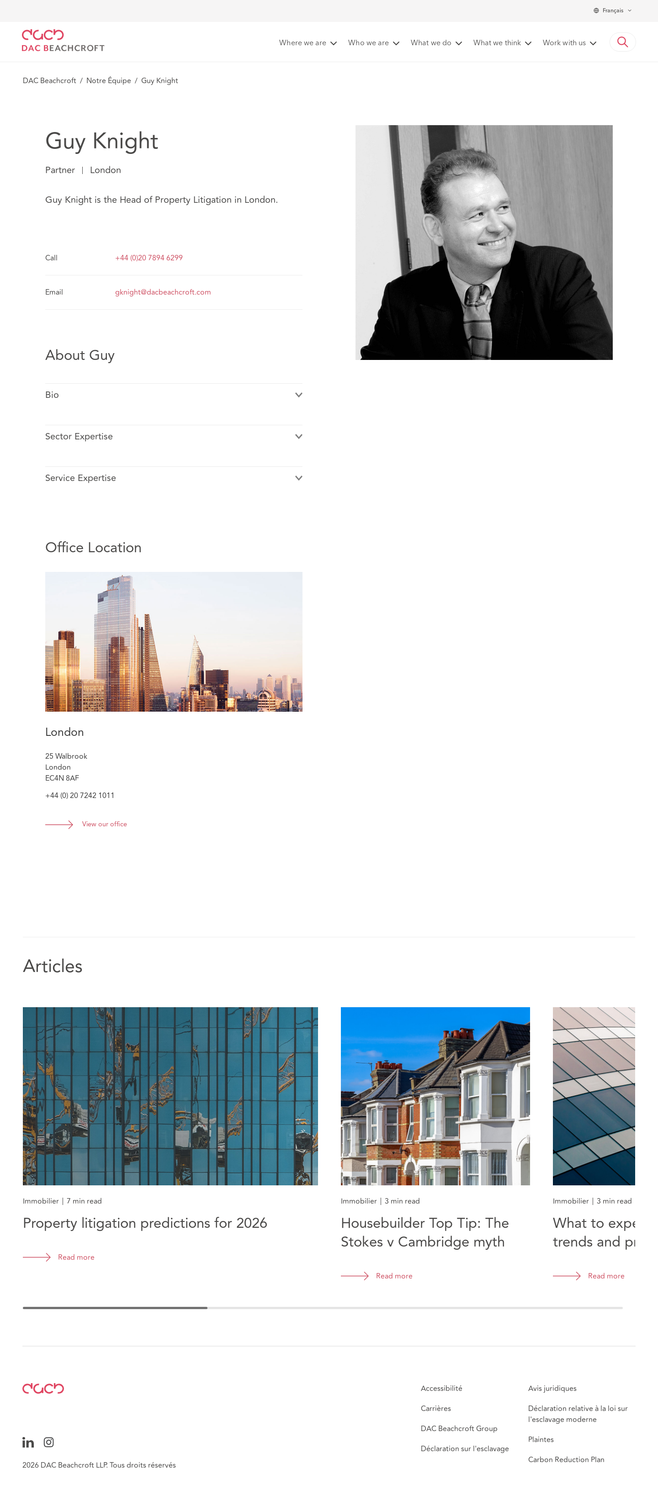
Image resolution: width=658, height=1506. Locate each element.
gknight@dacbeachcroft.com (163, 292)
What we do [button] (431, 43)
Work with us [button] (564, 43)
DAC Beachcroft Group (459, 1428)
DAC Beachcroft (49, 80)
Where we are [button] (302, 43)
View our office (104, 824)
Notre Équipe (108, 80)
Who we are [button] (368, 43)
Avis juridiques (552, 1388)
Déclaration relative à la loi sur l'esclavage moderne (578, 1414)
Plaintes (541, 1439)
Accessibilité (441, 1388)
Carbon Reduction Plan (566, 1459)
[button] (623, 42)
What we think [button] (497, 43)
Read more (76, 1257)
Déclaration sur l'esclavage (465, 1448)
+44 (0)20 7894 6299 (149, 258)
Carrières (436, 1408)
